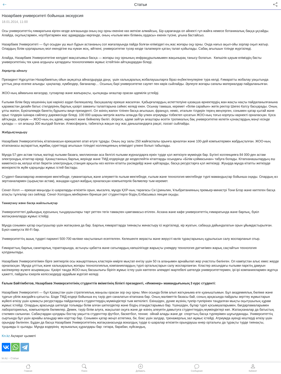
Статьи (15, 358)
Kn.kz (6, 336)
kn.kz (5, 358)
